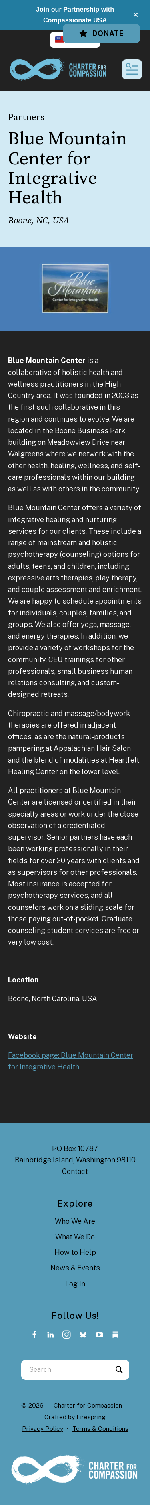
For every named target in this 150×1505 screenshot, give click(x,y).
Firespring (91, 1417)
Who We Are (75, 1221)
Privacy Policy (42, 1428)
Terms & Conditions (100, 1428)
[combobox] (65, 1370)
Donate (101, 33)
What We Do (75, 1237)
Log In (75, 1284)
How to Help (75, 1252)
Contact (75, 1171)
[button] (135, 15)
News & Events (75, 1268)
